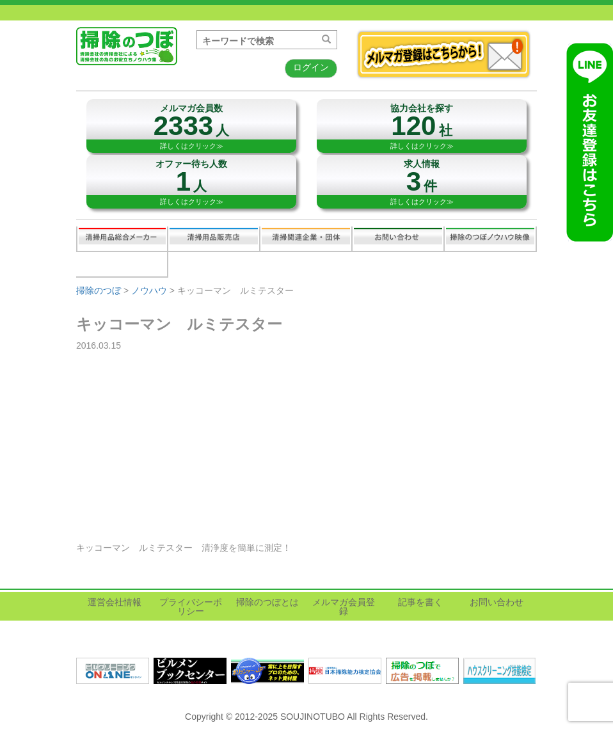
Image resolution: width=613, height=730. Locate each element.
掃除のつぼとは (267, 602)
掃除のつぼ (98, 290)
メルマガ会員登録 (343, 606)
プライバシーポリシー (190, 606)
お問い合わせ (398, 239)
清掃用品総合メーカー (122, 239)
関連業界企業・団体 (306, 239)
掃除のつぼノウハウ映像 (490, 239)
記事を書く (121, 264)
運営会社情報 (114, 602)
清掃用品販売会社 (214, 239)
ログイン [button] (311, 67)
